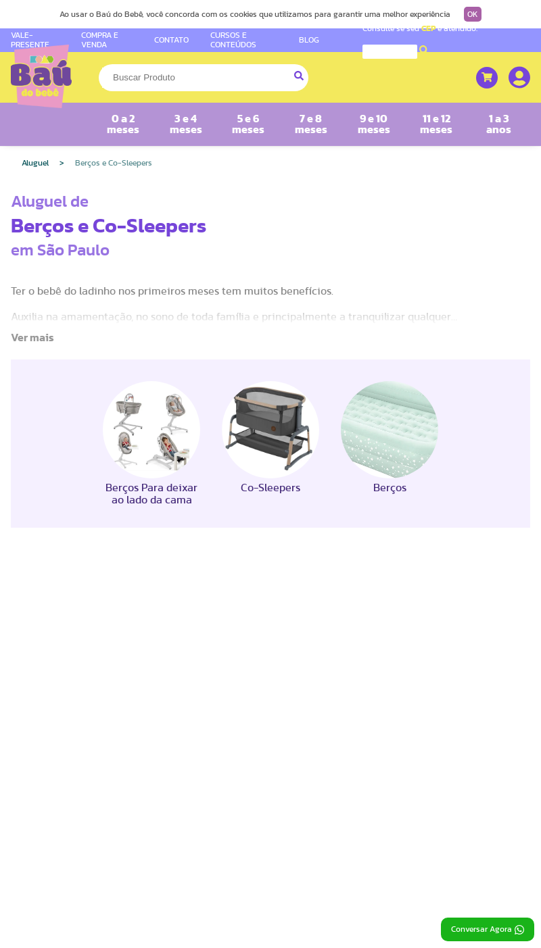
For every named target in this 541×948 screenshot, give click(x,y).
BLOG (309, 40)
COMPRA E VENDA (99, 39)
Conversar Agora (487, 929)
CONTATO (171, 40)
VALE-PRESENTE (30, 39)
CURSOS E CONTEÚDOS (233, 39)
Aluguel (35, 163)
